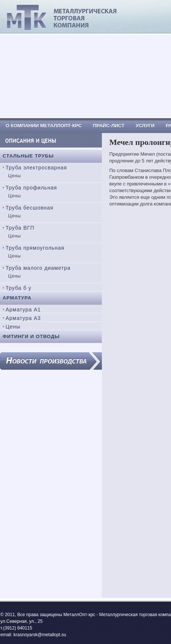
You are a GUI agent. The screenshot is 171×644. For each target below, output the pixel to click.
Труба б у (19, 288)
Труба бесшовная (30, 208)
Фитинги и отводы (31, 336)
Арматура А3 (23, 318)
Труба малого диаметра (38, 268)
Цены (14, 175)
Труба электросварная (36, 168)
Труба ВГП (20, 228)
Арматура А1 (23, 310)
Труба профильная (31, 188)
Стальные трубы (28, 156)
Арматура (17, 298)
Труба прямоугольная (35, 248)
